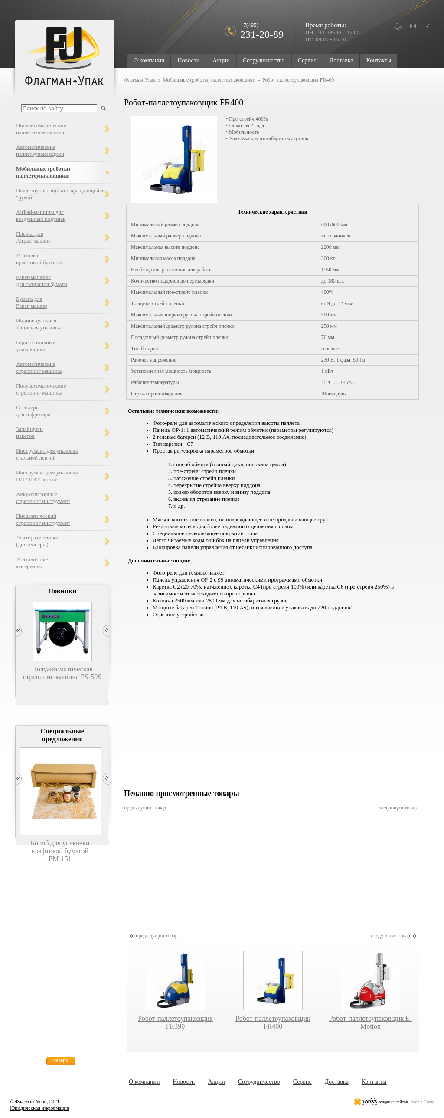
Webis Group (422, 1101)
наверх (61, 1060)
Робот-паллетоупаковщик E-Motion (370, 1022)
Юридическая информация (39, 1108)
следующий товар (397, 808)
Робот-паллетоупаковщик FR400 (272, 1022)
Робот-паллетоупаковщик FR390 (175, 1022)
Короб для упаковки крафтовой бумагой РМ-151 (59, 850)
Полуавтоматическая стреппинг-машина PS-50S (62, 673)
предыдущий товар (145, 808)
